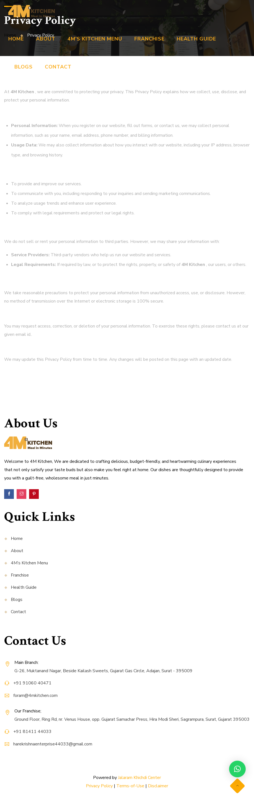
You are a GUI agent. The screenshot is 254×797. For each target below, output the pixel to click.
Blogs (23, 67)
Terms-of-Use (130, 786)
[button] (237, 769)
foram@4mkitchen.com (35, 695)
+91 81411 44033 (32, 732)
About (45, 38)
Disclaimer (158, 786)
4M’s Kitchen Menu (95, 38)
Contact (58, 67)
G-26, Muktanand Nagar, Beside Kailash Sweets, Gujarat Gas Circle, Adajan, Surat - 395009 (103, 671)
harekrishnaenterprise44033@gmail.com (52, 744)
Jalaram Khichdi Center (139, 778)
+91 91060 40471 (32, 683)
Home (16, 38)
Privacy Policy (99, 786)
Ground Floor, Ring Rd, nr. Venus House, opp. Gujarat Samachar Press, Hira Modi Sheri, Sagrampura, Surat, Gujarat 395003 (132, 719)
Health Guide (196, 38)
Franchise (149, 38)
